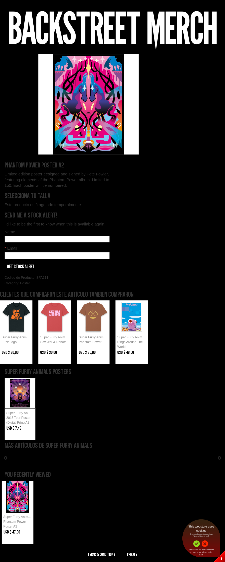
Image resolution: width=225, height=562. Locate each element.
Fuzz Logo (9, 342)
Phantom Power (90, 342)
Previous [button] (6, 458)
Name (10, 232)
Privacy (132, 554)
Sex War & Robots (53, 342)
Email (11, 248)
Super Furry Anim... (15, 337)
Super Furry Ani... (18, 413)
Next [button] (219, 458)
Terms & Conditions (101, 554)
